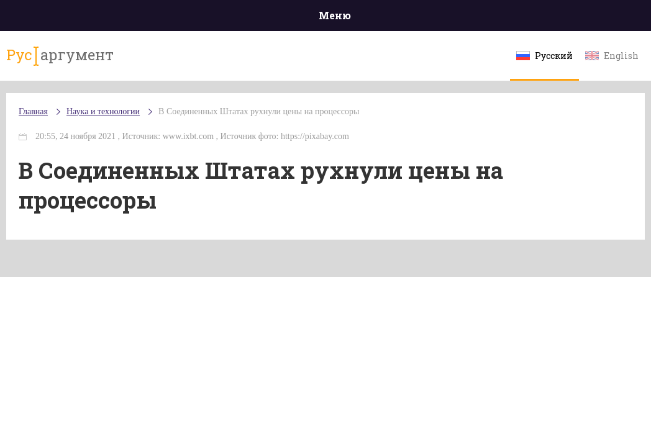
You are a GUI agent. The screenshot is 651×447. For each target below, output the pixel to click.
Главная (33, 111)
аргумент (60, 55)
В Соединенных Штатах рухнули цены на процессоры (258, 111)
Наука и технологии (103, 111)
